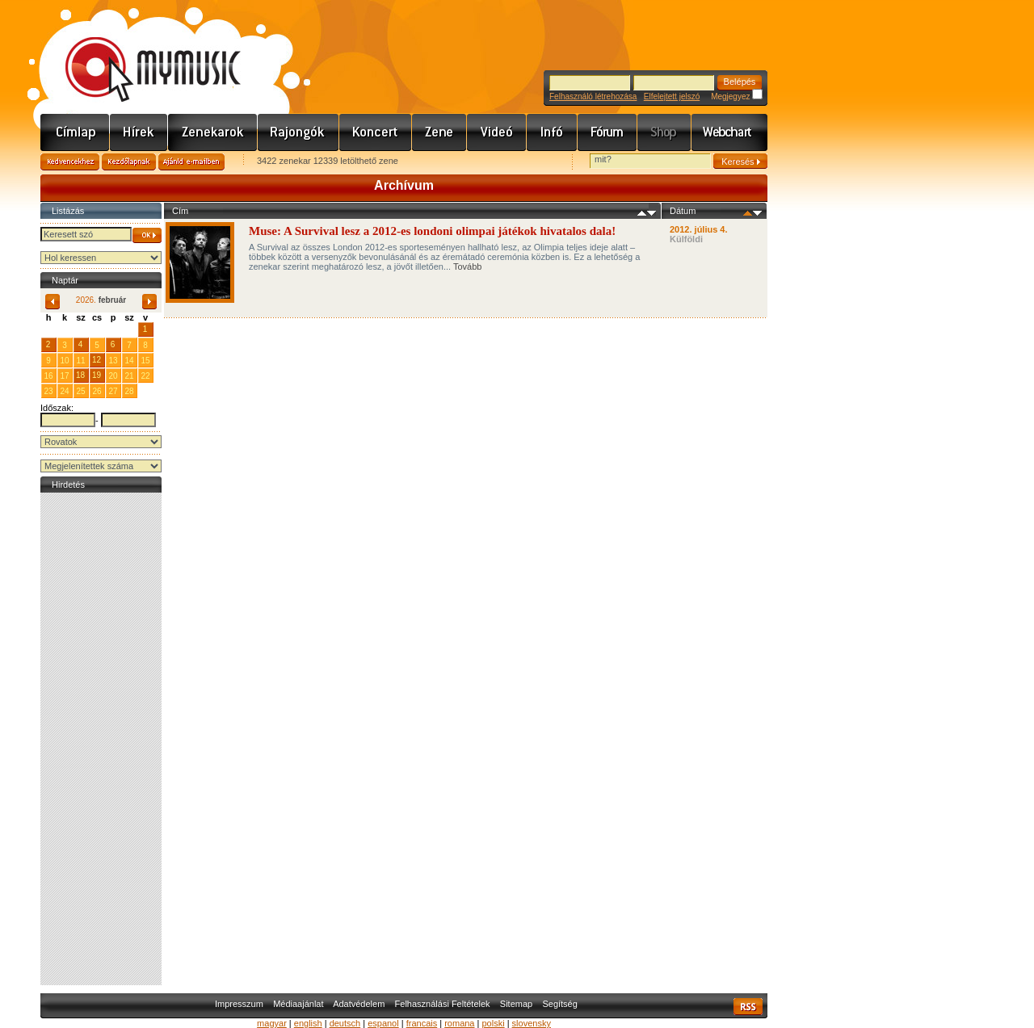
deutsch (345, 1023)
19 (96, 375)
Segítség (559, 1004)
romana (459, 1023)
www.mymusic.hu (139, 52)
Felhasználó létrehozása (593, 96)
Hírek (139, 132)
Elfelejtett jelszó (672, 96)
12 (96, 359)
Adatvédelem (359, 1004)
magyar (272, 1023)
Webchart (729, 132)
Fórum (607, 132)
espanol (383, 1023)
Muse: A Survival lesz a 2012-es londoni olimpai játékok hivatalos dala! (434, 230)
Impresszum (239, 1004)
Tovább (467, 266)
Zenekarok (213, 132)
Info (552, 132)
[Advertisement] (101, 739)
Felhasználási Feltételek (442, 1004)
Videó (497, 132)
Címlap (75, 132)
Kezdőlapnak (129, 161)
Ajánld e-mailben (191, 161)
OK (147, 235)
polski (492, 1023)
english (308, 1023)
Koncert (375, 132)
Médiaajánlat (298, 1004)
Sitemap (516, 1004)
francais (422, 1023)
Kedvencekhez (69, 161)
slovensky (531, 1023)
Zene (439, 132)
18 (80, 375)
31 (128, 329)
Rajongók (298, 132)
